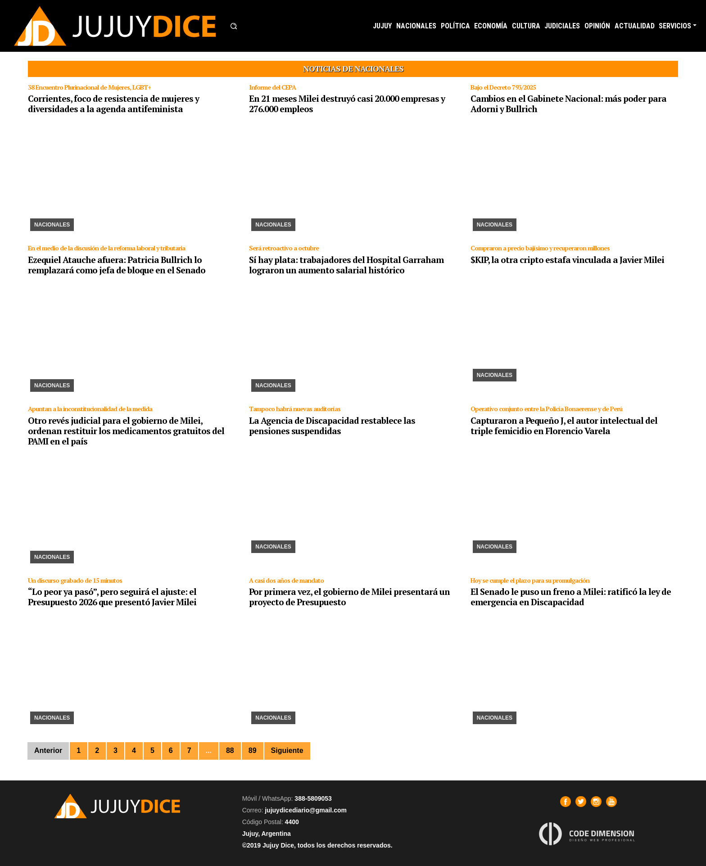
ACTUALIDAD (635, 26)
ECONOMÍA (490, 26)
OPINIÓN (597, 26)
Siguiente (287, 750)
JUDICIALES (562, 26)
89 (253, 750)
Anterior (48, 750)
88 (230, 750)
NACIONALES (416, 26)
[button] (234, 26)
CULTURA (526, 26)
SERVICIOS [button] (675, 26)
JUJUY (382, 26)
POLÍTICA (455, 26)
